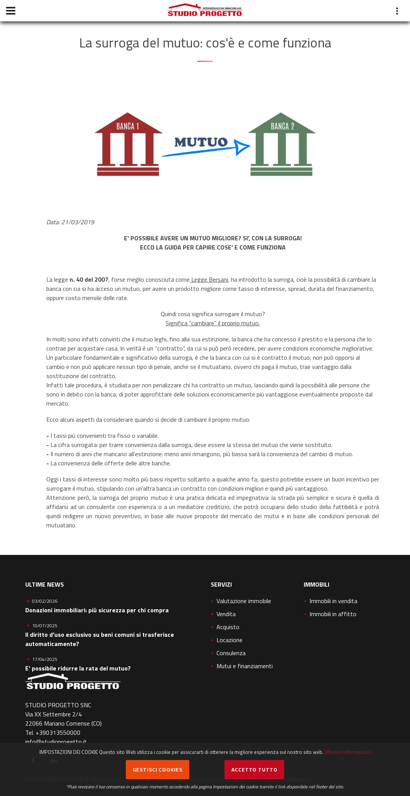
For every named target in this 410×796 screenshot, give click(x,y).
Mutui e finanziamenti (244, 665)
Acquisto (227, 626)
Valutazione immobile (243, 600)
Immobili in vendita (333, 600)
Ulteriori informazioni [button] (347, 752)
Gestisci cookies (157, 769)
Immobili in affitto (332, 613)
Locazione (229, 639)
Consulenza (231, 652)
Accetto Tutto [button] (254, 769)
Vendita (226, 613)
